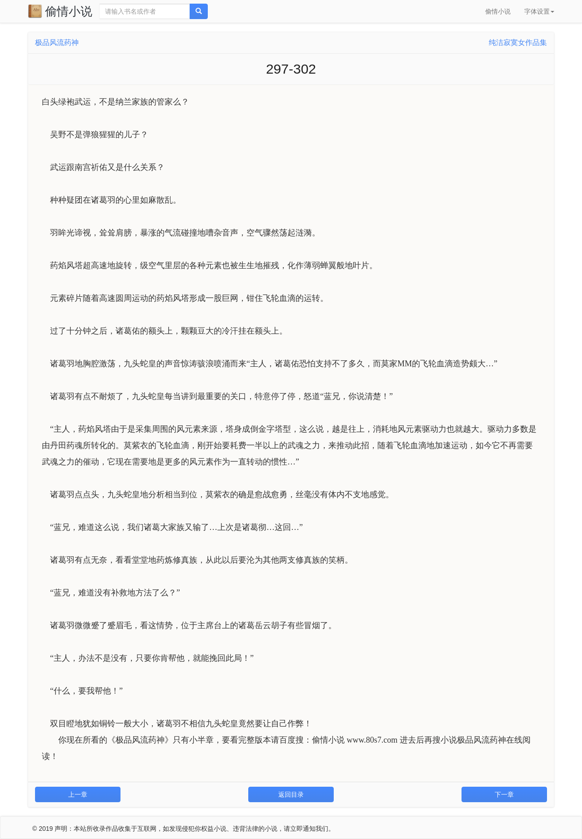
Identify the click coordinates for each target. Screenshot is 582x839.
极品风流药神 (57, 42)
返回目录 (291, 794)
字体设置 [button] (539, 11)
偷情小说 (60, 11)
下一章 (504, 794)
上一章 (77, 794)
